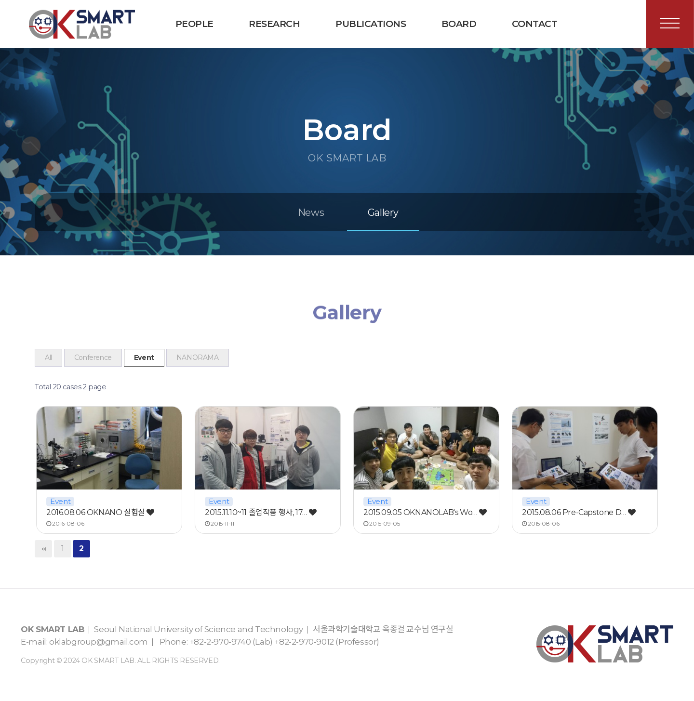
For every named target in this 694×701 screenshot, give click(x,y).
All (48, 357)
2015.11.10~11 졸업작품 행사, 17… (261, 512)
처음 (43, 548)
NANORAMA (197, 357)
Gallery (383, 212)
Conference (93, 357)
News (311, 212)
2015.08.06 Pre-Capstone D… (579, 512)
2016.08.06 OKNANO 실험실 (100, 512)
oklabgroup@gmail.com (98, 642)
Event (144, 357)
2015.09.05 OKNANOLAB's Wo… (425, 512)
